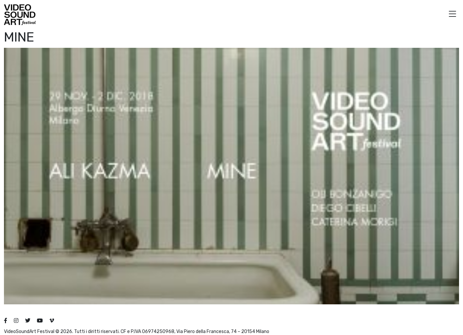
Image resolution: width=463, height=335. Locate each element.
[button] (452, 14)
